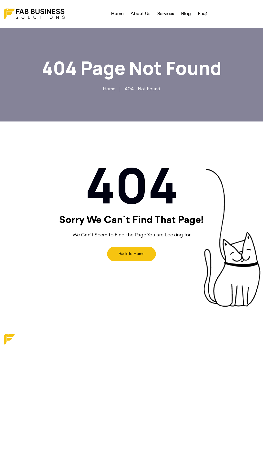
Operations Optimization (159, 393)
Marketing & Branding (157, 356)
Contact (101, 393)
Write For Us (106, 402)
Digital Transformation (157, 366)
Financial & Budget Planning (163, 384)
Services (165, 13)
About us (140, 13)
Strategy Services (152, 375)
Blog (186, 13)
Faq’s (203, 13)
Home (117, 13)
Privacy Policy (107, 411)
